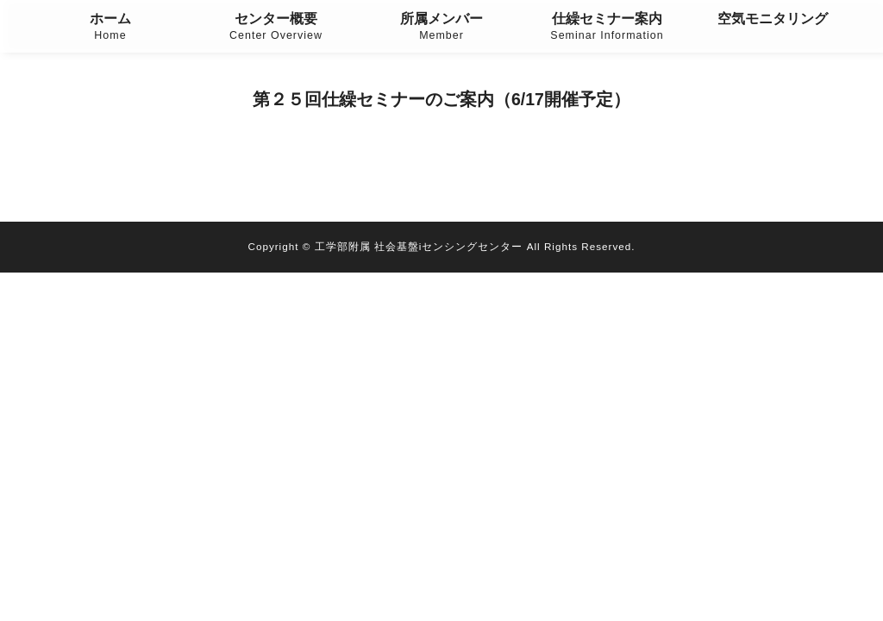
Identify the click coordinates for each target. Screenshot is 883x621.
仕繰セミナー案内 (607, 28)
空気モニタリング (772, 18)
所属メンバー (441, 28)
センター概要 (276, 28)
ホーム (110, 28)
